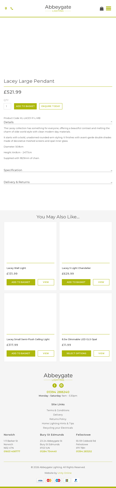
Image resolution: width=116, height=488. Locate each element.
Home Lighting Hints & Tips (58, 423)
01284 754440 (48, 451)
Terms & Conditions (58, 410)
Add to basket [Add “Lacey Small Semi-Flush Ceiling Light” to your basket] (21, 353)
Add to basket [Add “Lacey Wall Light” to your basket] (21, 282)
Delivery (58, 414)
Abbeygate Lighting (58, 8)
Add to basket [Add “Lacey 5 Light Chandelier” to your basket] (76, 282)
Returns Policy (58, 419)
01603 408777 (12, 451)
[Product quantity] (7, 106)
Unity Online (65, 473)
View (46, 282)
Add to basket (25, 106)
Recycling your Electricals (58, 427)
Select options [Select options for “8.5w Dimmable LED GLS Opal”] (76, 353)
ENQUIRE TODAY (50, 106)
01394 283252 (84, 451)
